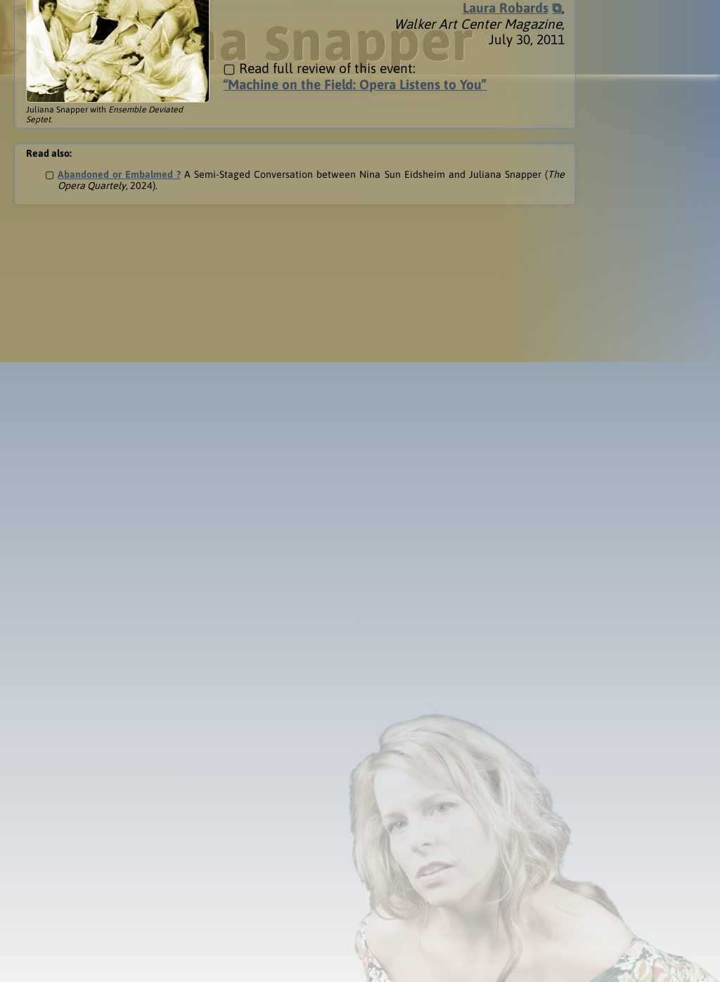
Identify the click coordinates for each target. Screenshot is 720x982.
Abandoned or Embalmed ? (119, 104)
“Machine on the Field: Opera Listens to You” (355, 14)
